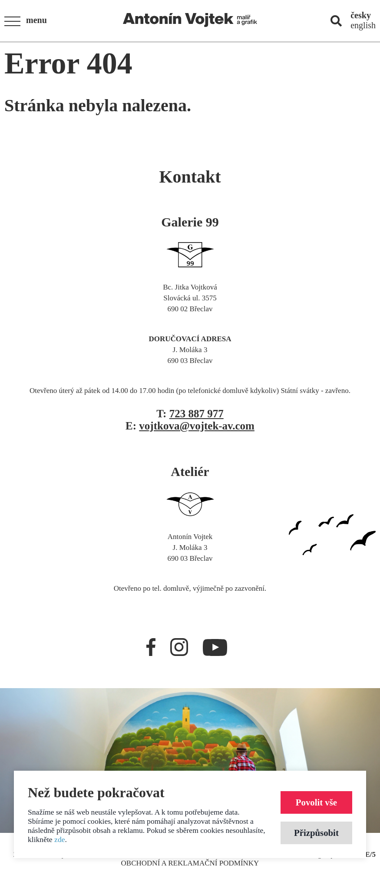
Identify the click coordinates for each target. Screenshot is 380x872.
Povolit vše (316, 802)
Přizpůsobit (316, 833)
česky (360, 15)
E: (190, 426)
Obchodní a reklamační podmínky (190, 863)
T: (189, 413)
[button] (28, 21)
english (363, 25)
